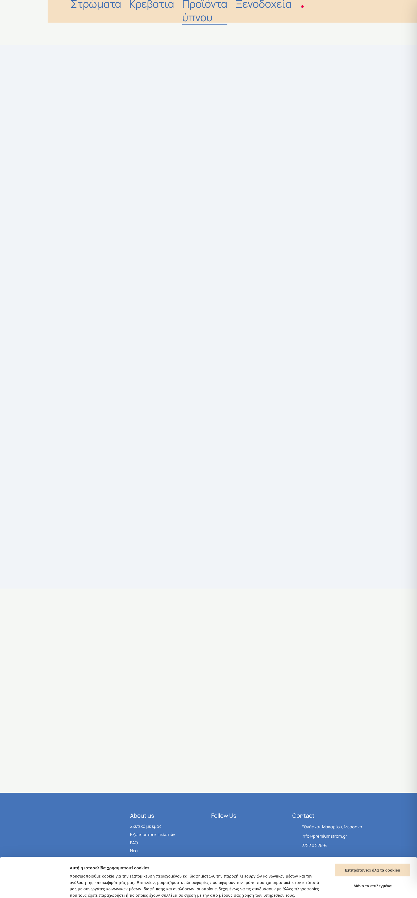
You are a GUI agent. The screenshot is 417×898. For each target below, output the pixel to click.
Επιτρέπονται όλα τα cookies (372, 832)
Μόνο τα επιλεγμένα (372, 848)
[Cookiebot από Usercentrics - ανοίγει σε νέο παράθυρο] (34, 888)
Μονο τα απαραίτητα (372, 864)
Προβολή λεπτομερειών (316, 887)
